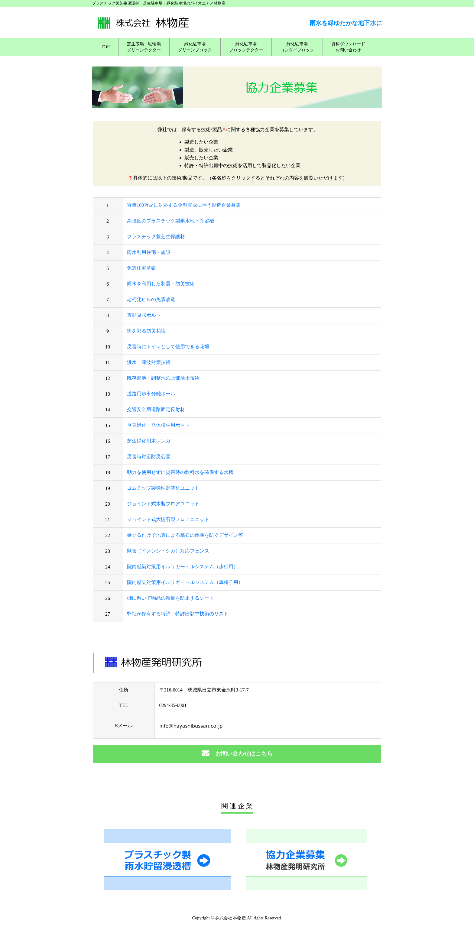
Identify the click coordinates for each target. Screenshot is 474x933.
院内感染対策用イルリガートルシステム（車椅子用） (185, 582)
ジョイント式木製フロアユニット (163, 503)
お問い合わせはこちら (237, 753)
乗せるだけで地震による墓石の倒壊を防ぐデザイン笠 (185, 535)
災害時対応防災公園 (148, 456)
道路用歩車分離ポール (151, 393)
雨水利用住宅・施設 (148, 252)
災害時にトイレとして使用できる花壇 (168, 346)
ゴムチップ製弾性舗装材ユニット (163, 488)
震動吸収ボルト (144, 315)
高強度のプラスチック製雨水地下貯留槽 (170, 220)
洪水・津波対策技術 (148, 362)
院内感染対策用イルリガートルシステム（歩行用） (182, 566)
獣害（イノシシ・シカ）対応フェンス (168, 550)
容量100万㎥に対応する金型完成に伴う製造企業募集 (184, 205)
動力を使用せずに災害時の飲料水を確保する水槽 (180, 472)
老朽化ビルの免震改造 (151, 299)
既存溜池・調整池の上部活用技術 (163, 378)
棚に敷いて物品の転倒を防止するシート (170, 598)
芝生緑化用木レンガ (148, 440)
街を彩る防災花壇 (146, 330)
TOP (105, 46)
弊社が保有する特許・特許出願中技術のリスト (178, 613)
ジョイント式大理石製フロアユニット (168, 519)
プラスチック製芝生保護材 (156, 236)
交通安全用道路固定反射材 (156, 409)
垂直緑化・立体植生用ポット (158, 425)
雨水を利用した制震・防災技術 (161, 283)
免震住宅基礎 (141, 268)
